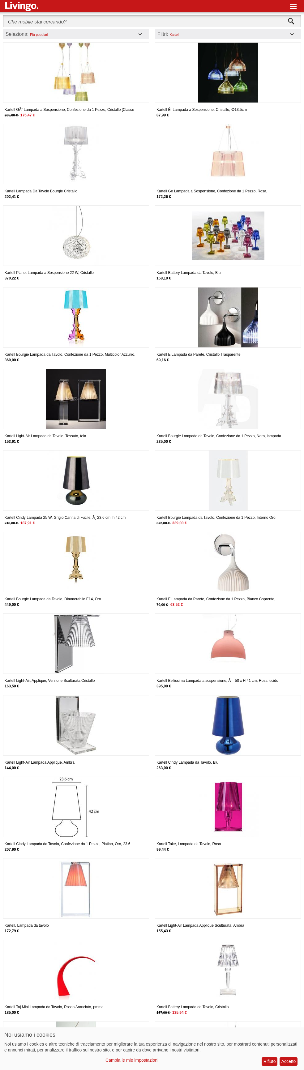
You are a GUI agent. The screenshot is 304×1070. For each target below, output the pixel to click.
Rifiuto (269, 1061)
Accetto (288, 1061)
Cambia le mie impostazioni (131, 1060)
